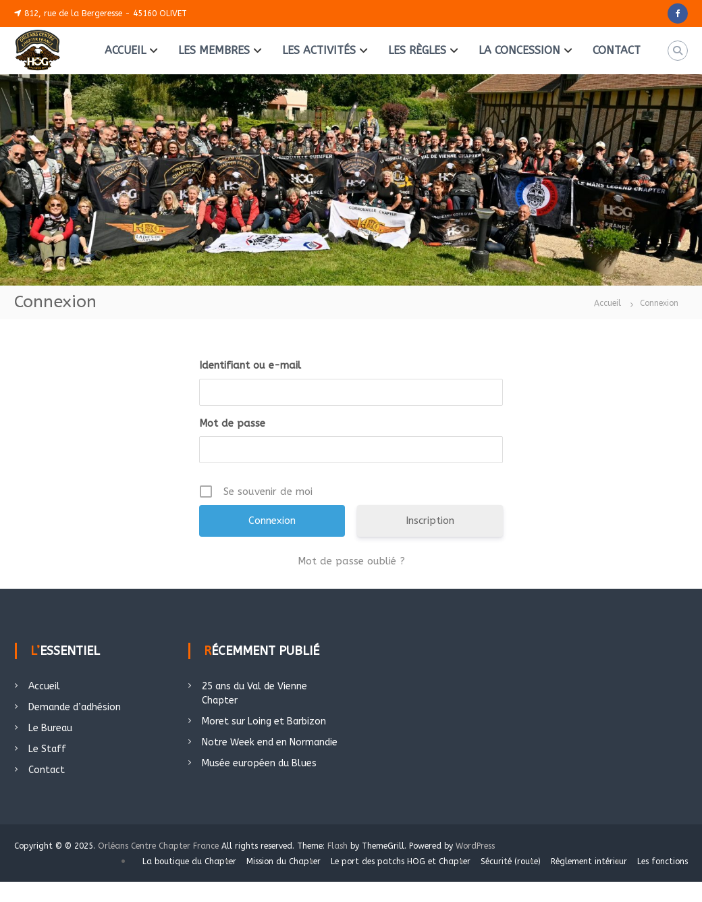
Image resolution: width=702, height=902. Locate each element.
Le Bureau (50, 728)
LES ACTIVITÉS (319, 50)
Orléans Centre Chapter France (158, 846)
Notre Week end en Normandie (270, 742)
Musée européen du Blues (259, 763)
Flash (337, 846)
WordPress (475, 846)
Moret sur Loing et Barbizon (264, 721)
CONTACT (617, 50)
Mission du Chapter (283, 861)
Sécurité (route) (511, 861)
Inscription (430, 520)
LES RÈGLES (417, 50)
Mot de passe (232, 423)
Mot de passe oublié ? (351, 561)
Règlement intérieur (589, 861)
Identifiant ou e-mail (250, 365)
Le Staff (47, 749)
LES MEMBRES (214, 50)
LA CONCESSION (519, 50)
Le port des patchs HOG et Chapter (400, 861)
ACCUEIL (125, 50)
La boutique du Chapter (189, 861)
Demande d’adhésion (74, 707)
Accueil (44, 686)
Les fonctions (662, 861)
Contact (46, 770)
